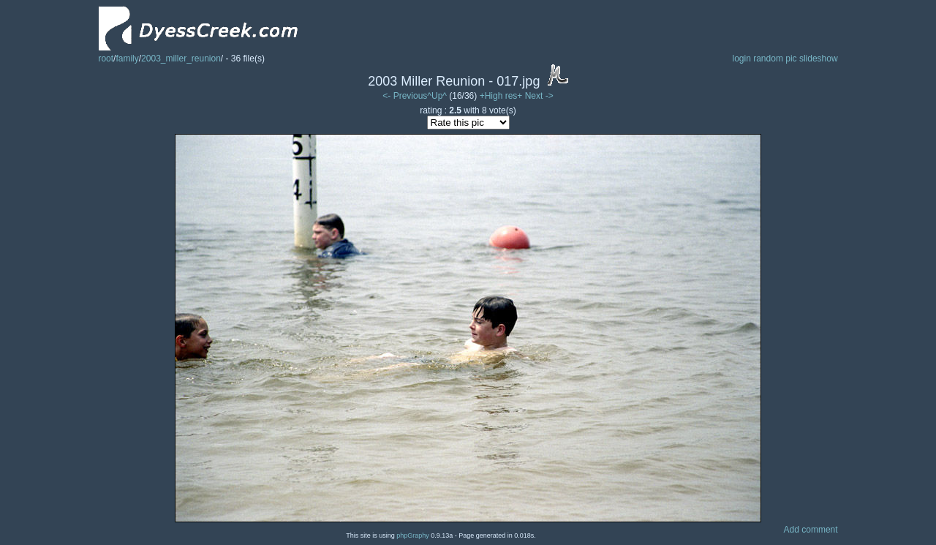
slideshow (818, 58)
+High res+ (502, 96)
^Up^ (437, 96)
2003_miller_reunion (181, 58)
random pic (774, 58)
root (105, 58)
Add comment (811, 530)
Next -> (539, 96)
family (127, 58)
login (741, 58)
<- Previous (404, 96)
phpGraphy (412, 535)
